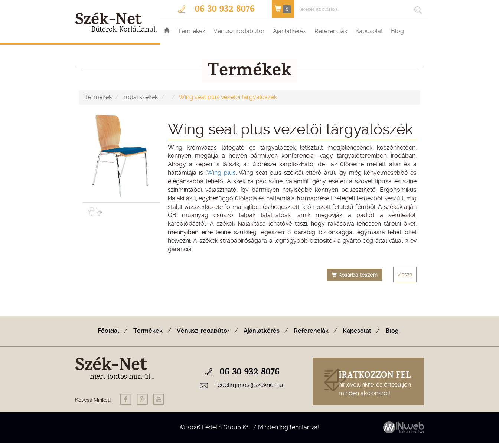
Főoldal (108, 330)
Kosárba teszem (355, 275)
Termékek (191, 31)
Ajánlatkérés (289, 31)
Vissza (404, 275)
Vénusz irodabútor (239, 31)
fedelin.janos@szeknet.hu (249, 384)
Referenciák (330, 31)
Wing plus (221, 172)
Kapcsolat (369, 31)
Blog (397, 31)
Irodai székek (140, 97)
